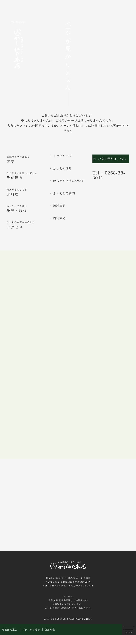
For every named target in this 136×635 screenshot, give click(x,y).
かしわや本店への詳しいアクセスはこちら (68, 608)
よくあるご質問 (64, 193)
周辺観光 (59, 218)
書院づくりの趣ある (28, 160)
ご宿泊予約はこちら (112, 158)
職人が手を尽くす (28, 192)
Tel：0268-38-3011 (108, 175)
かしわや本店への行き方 (28, 225)
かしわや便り (62, 168)
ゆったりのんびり (28, 209)
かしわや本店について (68, 180)
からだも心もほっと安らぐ (28, 176)
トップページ (62, 156)
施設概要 (59, 205)
